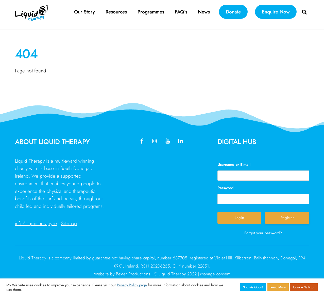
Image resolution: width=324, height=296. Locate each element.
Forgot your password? (263, 233)
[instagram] (155, 140)
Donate (233, 11)
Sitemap (69, 223)
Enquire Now (276, 11)
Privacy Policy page (132, 285)
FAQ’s (181, 11)
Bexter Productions (133, 274)
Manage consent (215, 274)
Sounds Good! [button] (253, 287)
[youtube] (168, 140)
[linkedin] (181, 140)
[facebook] (142, 140)
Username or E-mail (233, 164)
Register (287, 218)
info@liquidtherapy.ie (36, 223)
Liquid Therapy (172, 274)
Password (225, 188)
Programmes (151, 11)
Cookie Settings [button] (304, 287)
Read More (278, 287)
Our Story (84, 11)
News (204, 11)
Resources (116, 11)
